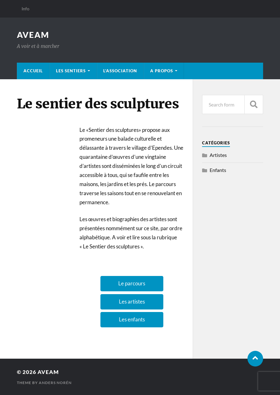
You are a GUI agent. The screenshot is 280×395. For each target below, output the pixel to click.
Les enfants (132, 319)
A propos (161, 70)
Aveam (33, 34)
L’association (120, 70)
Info (25, 8)
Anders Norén (55, 382)
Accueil (33, 70)
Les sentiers (71, 70)
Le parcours (131, 283)
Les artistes (132, 301)
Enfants (218, 170)
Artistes (218, 155)
